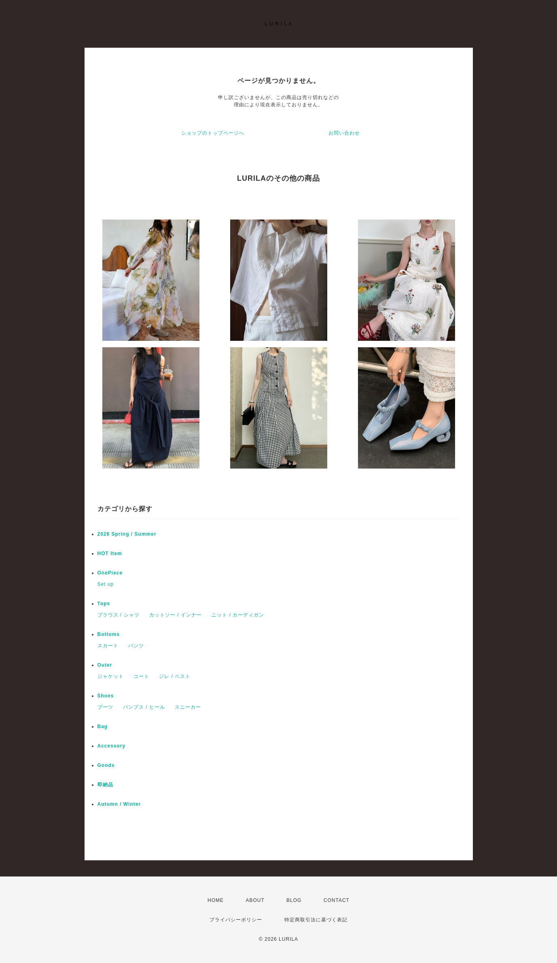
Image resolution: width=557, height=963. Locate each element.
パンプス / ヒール (144, 707)
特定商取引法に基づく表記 (315, 920)
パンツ (136, 645)
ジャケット (110, 676)
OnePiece (112, 573)
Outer (104, 665)
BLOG (293, 900)
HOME (216, 900)
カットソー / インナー (175, 615)
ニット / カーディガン (238, 615)
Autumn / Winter (119, 804)
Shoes (105, 696)
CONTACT (336, 900)
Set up (105, 584)
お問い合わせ (344, 133)
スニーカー (188, 707)
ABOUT (255, 900)
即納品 (105, 785)
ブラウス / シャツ (118, 615)
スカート (108, 645)
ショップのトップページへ (212, 133)
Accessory (111, 746)
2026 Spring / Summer (127, 534)
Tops (103, 603)
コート (141, 676)
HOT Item (109, 553)
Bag (102, 726)
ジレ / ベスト (175, 676)
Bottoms (111, 634)
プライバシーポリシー (236, 920)
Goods (106, 765)
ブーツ (105, 707)
